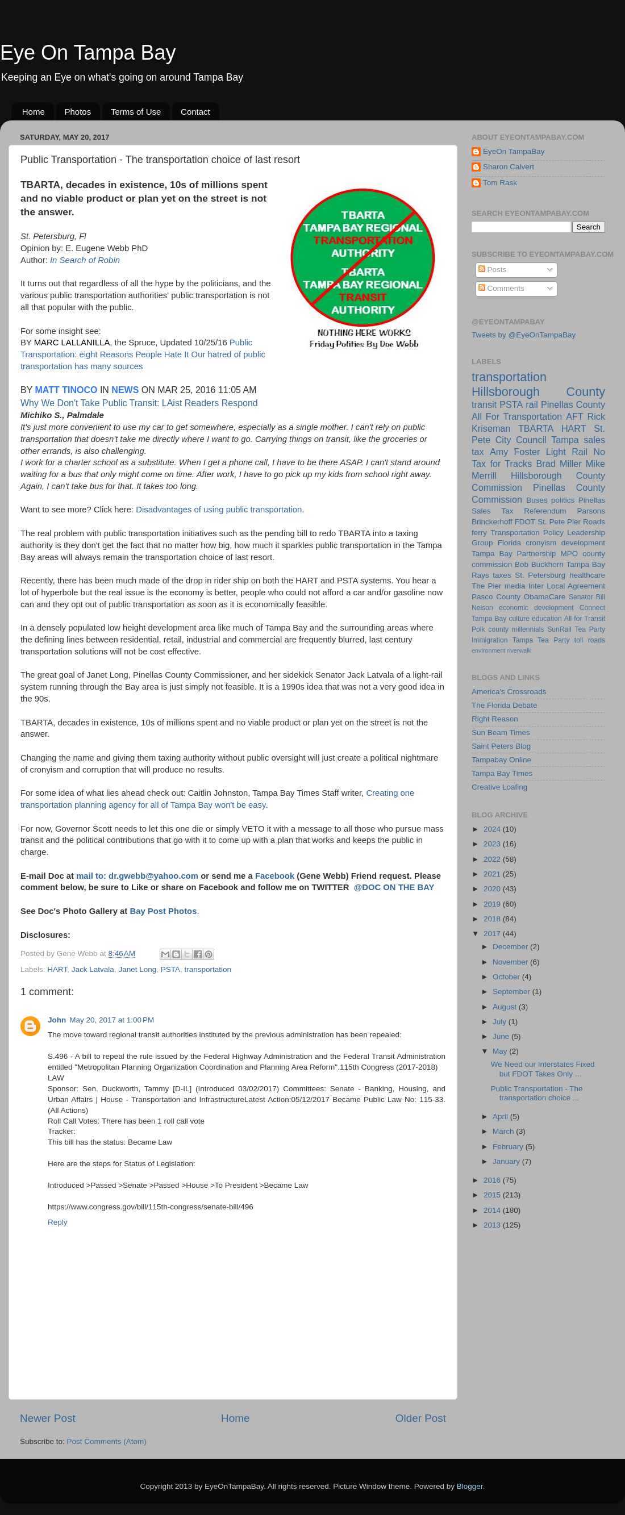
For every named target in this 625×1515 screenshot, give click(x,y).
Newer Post (48, 1418)
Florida (509, 543)
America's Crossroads (509, 691)
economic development (536, 608)
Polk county (490, 629)
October (507, 977)
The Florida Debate (505, 705)
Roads (594, 521)
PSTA (170, 969)
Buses (537, 500)
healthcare (587, 575)
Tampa (565, 440)
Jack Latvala (93, 969)
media (515, 586)
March (504, 1131)
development (583, 543)
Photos (78, 111)
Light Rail (567, 451)
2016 (493, 1180)
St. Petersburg (540, 575)
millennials (528, 629)
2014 (493, 1210)
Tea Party (589, 629)
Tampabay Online (501, 760)
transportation (208, 969)
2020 (493, 888)
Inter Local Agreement (566, 586)
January (507, 1161)
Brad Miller (558, 463)
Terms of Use (136, 111)
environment (488, 650)
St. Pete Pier (559, 521)
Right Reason (495, 719)
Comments (501, 288)
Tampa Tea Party (541, 640)
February (509, 1146)
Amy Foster (515, 451)
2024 (493, 829)
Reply (58, 1222)
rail (532, 404)
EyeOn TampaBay (514, 151)
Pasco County (496, 596)
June (502, 1036)
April (501, 1116)
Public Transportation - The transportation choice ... (537, 1093)
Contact (195, 111)
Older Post (420, 1418)
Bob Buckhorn (539, 564)
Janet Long (137, 969)
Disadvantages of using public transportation (219, 509)
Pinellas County (573, 404)
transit (484, 404)
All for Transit (584, 619)
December (511, 946)
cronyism (541, 543)
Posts (492, 269)
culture (519, 619)
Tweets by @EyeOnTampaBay (524, 335)
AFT (575, 416)
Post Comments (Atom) (107, 1441)
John (57, 1020)
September (512, 991)
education (547, 619)
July (501, 1021)
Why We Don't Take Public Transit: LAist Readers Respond (139, 403)
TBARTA (535, 428)
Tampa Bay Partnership (514, 553)
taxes (502, 575)
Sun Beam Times (501, 732)
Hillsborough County (538, 392)
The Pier (487, 586)
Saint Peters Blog (501, 746)
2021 (493, 874)
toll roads (589, 640)
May (501, 1051)
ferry (479, 532)
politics (562, 500)
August (506, 1007)
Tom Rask (500, 182)
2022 (493, 859)
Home (33, 111)
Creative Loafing (499, 787)
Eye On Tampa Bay (88, 52)
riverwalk (519, 650)
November (511, 962)
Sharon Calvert (508, 166)
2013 (493, 1225)
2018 (493, 919)
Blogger (470, 1486)
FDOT (525, 521)
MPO (569, 553)
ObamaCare (545, 596)
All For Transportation (517, 416)
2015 (493, 1195)
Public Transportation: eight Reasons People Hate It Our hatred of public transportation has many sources (142, 354)
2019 (493, 904)
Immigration (489, 640)
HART (57, 969)
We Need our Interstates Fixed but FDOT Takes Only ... (543, 1069)
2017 (493, 933)
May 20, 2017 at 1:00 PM (111, 1020)
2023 (493, 844)
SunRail (559, 629)
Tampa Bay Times (502, 773)
